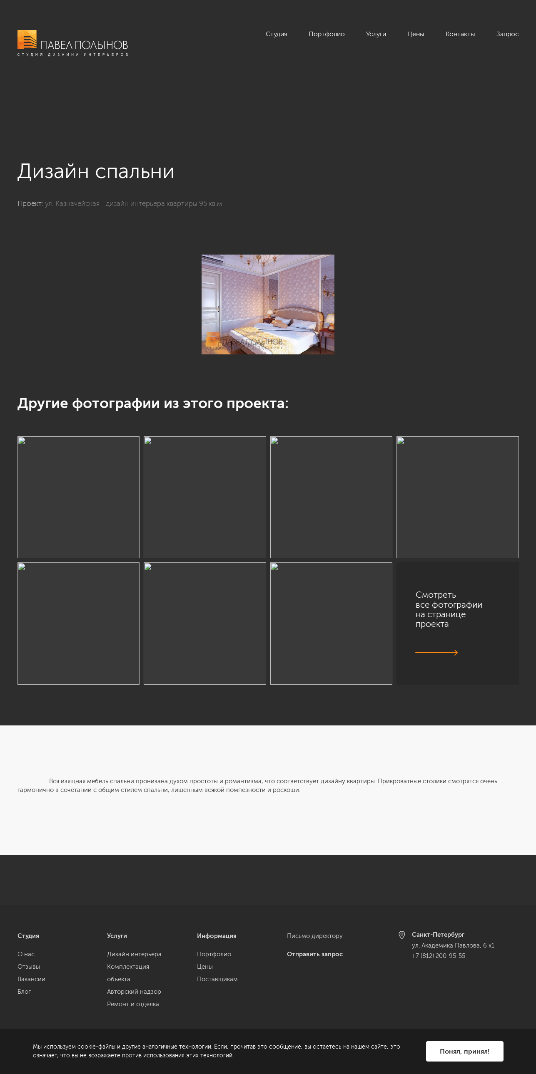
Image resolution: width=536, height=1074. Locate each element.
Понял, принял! (465, 1051)
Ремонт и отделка (133, 1004)
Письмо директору (315, 936)
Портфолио (327, 34)
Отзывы (28, 966)
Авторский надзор (134, 991)
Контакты (460, 34)
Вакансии (31, 979)
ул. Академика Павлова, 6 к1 (453, 945)
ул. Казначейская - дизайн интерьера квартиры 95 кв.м (133, 153)
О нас (26, 954)
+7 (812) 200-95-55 (438, 956)
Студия (276, 34)
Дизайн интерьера (134, 954)
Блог (24, 991)
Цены (415, 34)
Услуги (376, 34)
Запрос (507, 34)
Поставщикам (217, 979)
